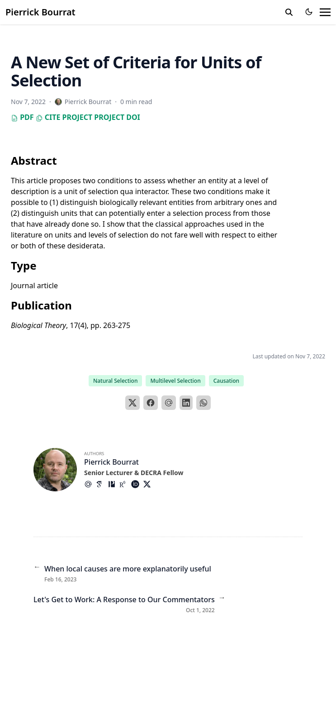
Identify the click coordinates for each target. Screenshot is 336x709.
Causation (226, 381)
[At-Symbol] (90, 484)
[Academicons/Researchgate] (125, 484)
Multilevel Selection (175, 381)
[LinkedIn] (186, 402)
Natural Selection (115, 381)
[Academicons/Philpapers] (113, 484)
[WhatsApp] (203, 402)
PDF (22, 117)
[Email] (168, 402)
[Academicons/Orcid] (137, 484)
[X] (132, 402)
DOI (133, 117)
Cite (48, 117)
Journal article (34, 285)
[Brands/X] (149, 484)
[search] (289, 12)
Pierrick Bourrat (40, 12)
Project (77, 117)
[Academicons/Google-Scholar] (102, 484)
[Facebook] (150, 402)
